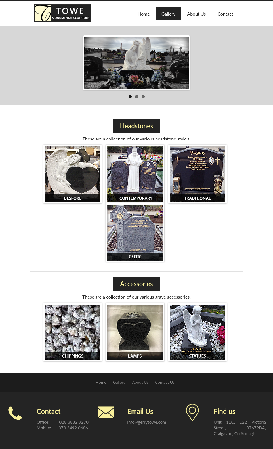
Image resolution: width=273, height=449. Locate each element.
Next (183, 61)
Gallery (168, 13)
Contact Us (165, 382)
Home (144, 13)
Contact (225, 13)
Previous (90, 61)
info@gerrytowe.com (146, 422)
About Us (196, 13)
